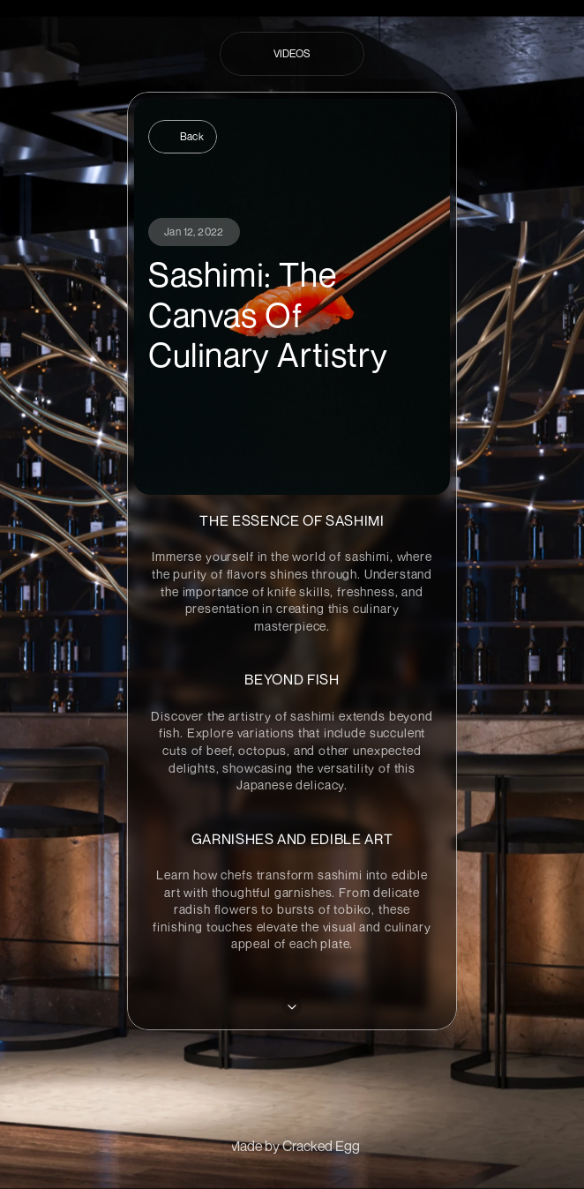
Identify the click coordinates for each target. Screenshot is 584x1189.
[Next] (292, 1006)
